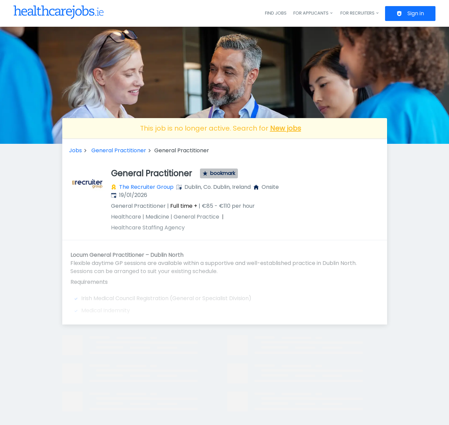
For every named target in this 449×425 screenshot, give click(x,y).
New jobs (285, 128)
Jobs (75, 150)
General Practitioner (118, 150)
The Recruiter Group (146, 187)
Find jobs (276, 13)
